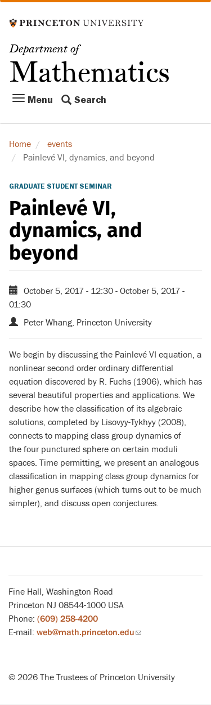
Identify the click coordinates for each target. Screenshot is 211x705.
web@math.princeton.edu (89, 632)
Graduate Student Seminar (60, 186)
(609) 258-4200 (67, 618)
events (59, 144)
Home (20, 144)
